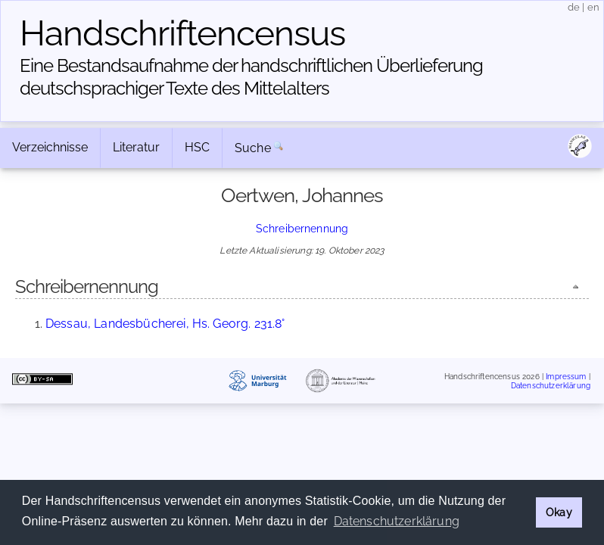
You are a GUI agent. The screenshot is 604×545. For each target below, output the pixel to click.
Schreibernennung (302, 228)
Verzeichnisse (50, 147)
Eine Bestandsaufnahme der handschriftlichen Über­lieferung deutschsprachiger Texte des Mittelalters (251, 76)
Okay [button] (559, 512)
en (593, 7)
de (574, 7)
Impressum (566, 376)
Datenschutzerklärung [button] (396, 521)
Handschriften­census (182, 33)
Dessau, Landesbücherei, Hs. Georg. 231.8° (165, 323)
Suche (253, 148)
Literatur (136, 147)
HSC (197, 147)
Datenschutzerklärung (550, 385)
